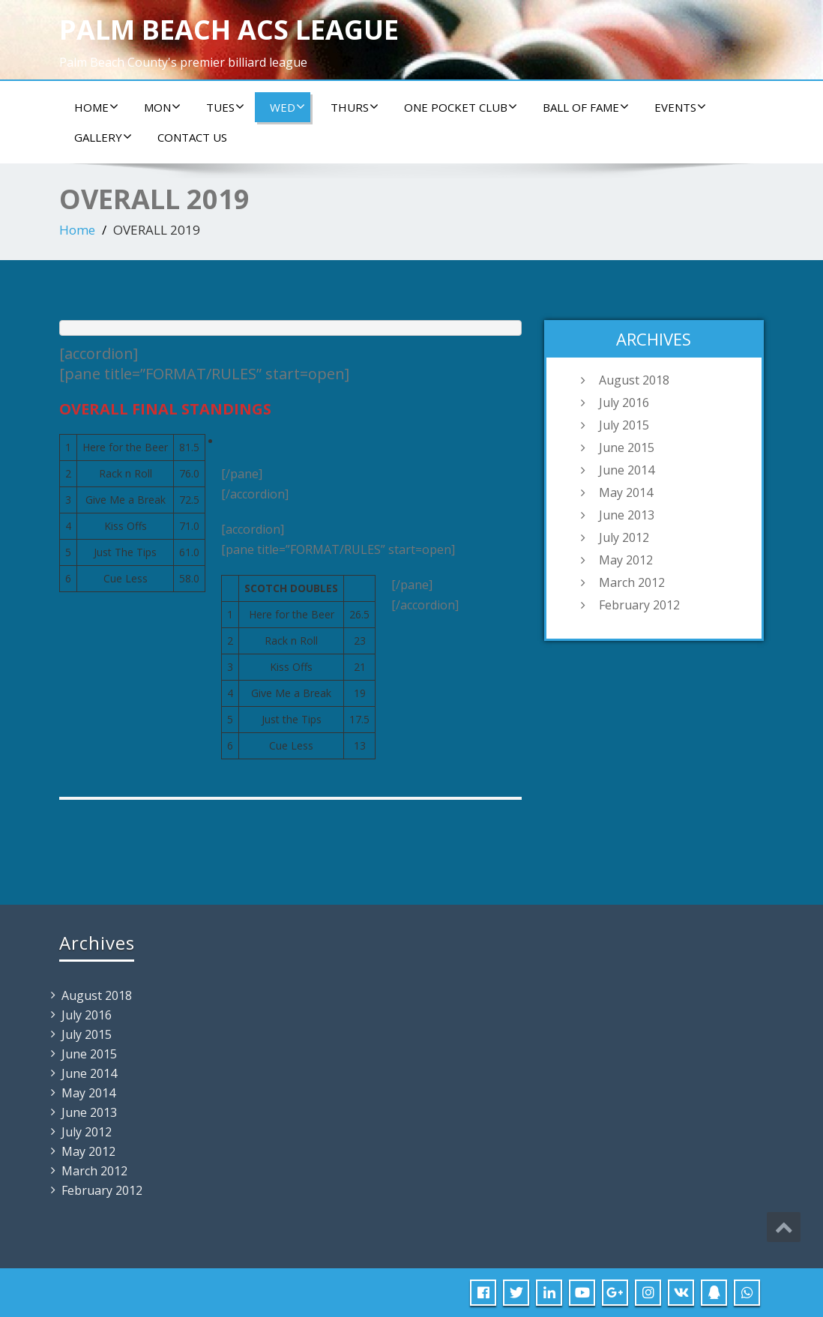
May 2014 (626, 492)
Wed (287, 107)
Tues (225, 107)
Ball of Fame (586, 107)
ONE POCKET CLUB (460, 107)
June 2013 (626, 514)
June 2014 (626, 469)
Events (680, 107)
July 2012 (624, 537)
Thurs (355, 107)
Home (96, 107)
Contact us (192, 137)
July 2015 (624, 425)
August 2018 (634, 380)
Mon (162, 107)
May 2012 (626, 559)
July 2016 (624, 402)
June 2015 (626, 447)
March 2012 (632, 582)
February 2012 (639, 604)
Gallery (103, 137)
